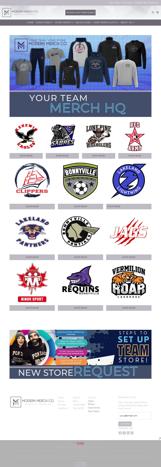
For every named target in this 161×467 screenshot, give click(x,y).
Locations (62, 408)
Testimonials (79, 404)
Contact (92, 397)
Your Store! (127, 3)
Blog (75, 401)
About (61, 401)
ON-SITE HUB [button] (82, 22)
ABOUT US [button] (126, 22)
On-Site (62, 404)
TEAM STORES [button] (43, 22)
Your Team (114, 3)
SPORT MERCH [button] (63, 22)
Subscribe (125, 424)
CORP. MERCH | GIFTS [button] (105, 22)
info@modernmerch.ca (146, 3)
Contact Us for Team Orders (80, 12)
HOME (30, 22)
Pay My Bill (78, 408)
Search (76, 397)
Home (61, 397)
